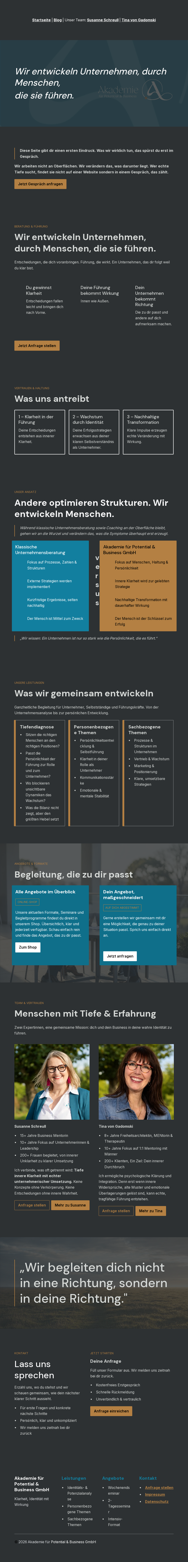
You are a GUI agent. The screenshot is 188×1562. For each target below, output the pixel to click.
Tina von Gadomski (139, 20)
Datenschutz (157, 1501)
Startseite (41, 20)
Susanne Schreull (103, 20)
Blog (58, 20)
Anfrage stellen (159, 1487)
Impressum (155, 1494)
